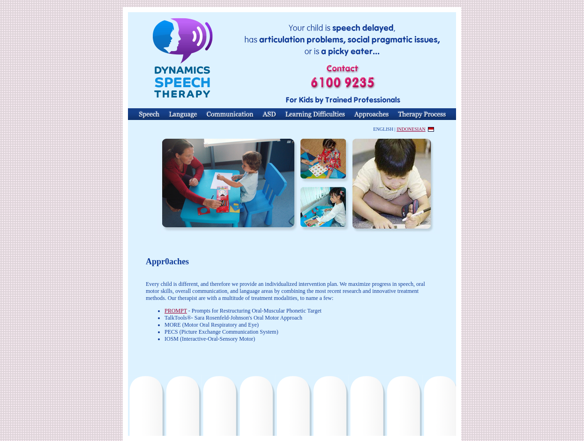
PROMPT (176, 310)
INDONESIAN (411, 129)
